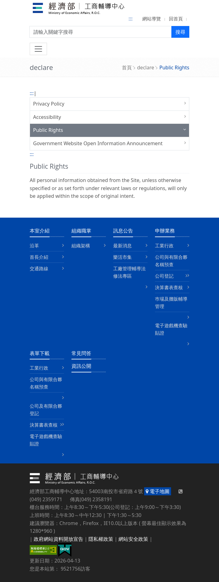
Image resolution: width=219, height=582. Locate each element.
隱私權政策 (100, 539)
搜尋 (180, 31)
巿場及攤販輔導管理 (171, 302)
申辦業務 (165, 230)
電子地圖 (158, 491)
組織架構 (80, 245)
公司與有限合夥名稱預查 (171, 260)
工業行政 (164, 245)
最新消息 (122, 245)
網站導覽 (151, 18)
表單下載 (39, 353)
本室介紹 (39, 230)
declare (145, 67)
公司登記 (164, 276)
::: (131, 18)
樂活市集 (122, 257)
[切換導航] (38, 49)
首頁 (127, 67)
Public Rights (48, 130)
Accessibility (47, 117)
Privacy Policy (48, 103)
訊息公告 (123, 230)
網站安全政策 (133, 539)
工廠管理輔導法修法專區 (129, 272)
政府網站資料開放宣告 (58, 539)
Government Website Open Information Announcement (98, 143)
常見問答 (81, 353)
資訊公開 (81, 366)
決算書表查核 (169, 287)
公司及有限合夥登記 (46, 409)
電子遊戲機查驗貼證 (171, 329)
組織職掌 (81, 230)
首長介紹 (39, 257)
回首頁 (176, 18)
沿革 (34, 245)
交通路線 (39, 268)
